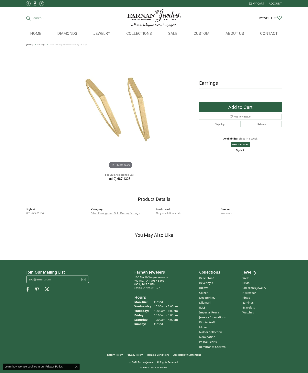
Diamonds (67, 33)
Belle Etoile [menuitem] (206, 278)
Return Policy (115, 354)
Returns (262, 124)
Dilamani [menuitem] (205, 302)
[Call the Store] (144, 284)
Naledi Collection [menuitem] (210, 332)
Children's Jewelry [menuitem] (254, 288)
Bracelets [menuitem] (248, 307)
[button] (256, 3)
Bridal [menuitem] (246, 283)
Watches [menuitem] (248, 312)
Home (35, 33)
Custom (201, 33)
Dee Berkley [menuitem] (207, 298)
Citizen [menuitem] (203, 293)
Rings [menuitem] (246, 298)
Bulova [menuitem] (203, 288)
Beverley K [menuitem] (206, 283)
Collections (139, 33)
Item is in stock (240, 144)
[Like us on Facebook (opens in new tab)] (28, 3)
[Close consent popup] (76, 367)
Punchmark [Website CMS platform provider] (161, 367)
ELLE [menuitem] (202, 307)
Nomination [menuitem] (207, 337)
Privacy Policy (135, 354)
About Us (235, 33)
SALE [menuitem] (245, 278)
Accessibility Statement (187, 354)
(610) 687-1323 (119, 178)
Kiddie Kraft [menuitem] (207, 322)
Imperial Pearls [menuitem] (209, 312)
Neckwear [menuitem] (249, 293)
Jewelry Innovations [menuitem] (212, 317)
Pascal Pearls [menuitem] (208, 342)
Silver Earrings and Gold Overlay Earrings (115, 213)
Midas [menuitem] (203, 327)
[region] (121, 111)
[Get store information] (147, 287)
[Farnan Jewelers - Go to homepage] (154, 18)
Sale (172, 33)
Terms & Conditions (158, 354)
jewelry (30, 44)
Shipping (220, 124)
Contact (269, 33)
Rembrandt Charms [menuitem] (212, 347)
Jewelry (101, 33)
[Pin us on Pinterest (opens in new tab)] (35, 3)
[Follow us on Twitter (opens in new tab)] (41, 3)
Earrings (42, 44)
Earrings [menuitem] (248, 302)
